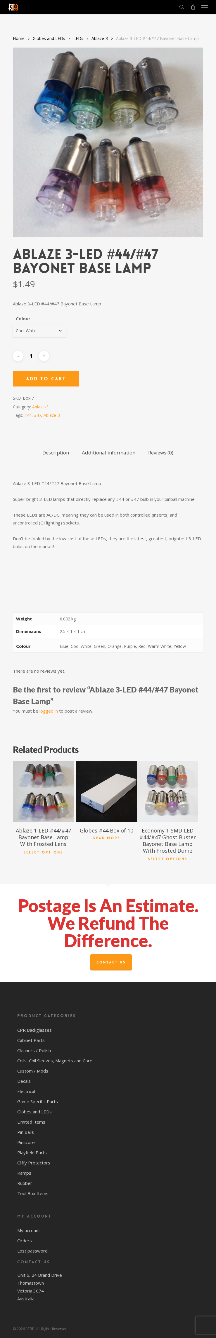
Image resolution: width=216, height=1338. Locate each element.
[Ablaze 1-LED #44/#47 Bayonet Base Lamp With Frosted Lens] (43, 791)
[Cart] (192, 7)
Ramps (24, 1173)
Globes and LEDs (49, 38)
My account (28, 1230)
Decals (24, 1081)
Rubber (24, 1183)
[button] (204, 7)
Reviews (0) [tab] (160, 452)
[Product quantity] (31, 356)
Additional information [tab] (108, 452)
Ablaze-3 (99, 38)
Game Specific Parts (37, 1101)
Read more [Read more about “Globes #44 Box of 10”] (106, 838)
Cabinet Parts (31, 1040)
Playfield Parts (32, 1152)
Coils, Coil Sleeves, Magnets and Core (54, 1061)
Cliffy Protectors (33, 1163)
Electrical (26, 1091)
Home (19, 38)
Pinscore (26, 1142)
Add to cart (46, 379)
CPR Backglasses (34, 1030)
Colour (23, 318)
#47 (37, 415)
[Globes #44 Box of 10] (106, 791)
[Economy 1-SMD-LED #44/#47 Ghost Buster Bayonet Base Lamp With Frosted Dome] (167, 791)
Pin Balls (25, 1132)
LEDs (78, 38)
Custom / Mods (32, 1071)
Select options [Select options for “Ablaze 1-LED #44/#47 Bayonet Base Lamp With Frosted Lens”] (43, 852)
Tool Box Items (33, 1193)
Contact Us (111, 962)
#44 (28, 415)
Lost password (32, 1251)
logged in (48, 711)
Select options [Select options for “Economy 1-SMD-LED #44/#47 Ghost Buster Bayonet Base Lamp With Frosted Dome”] (167, 858)
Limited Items (31, 1122)
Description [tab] (55, 452)
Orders (24, 1240)
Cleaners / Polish (34, 1050)
